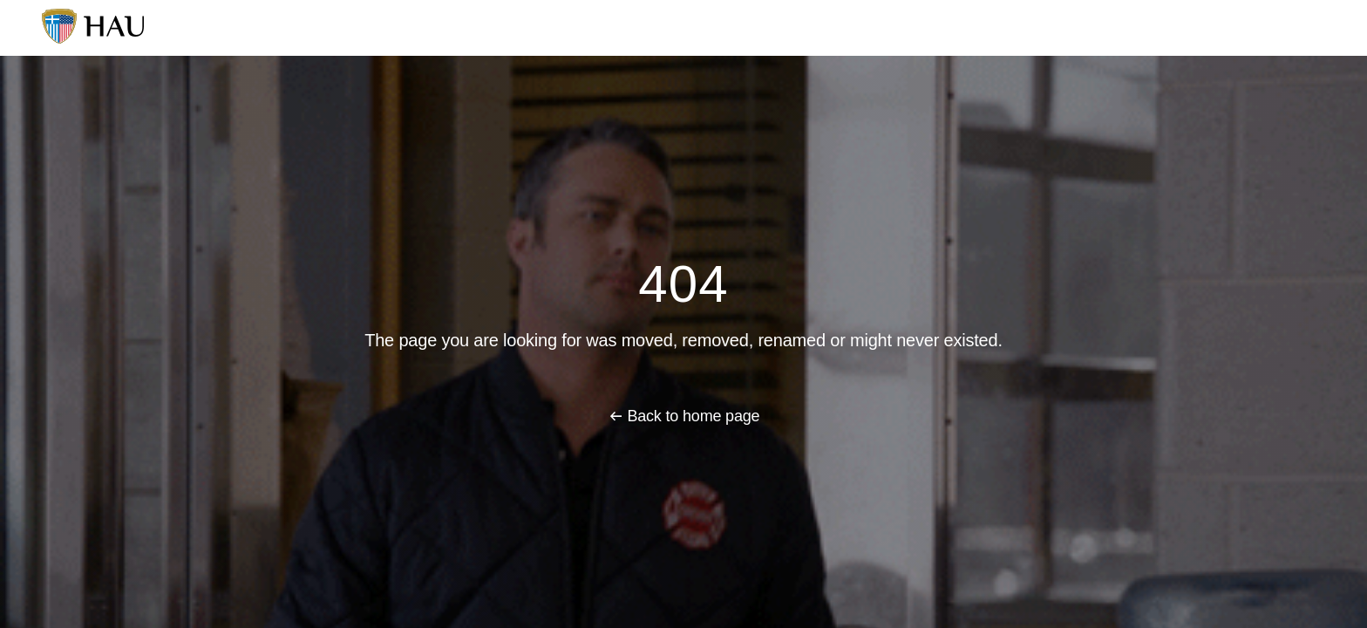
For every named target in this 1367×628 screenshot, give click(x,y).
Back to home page (693, 416)
